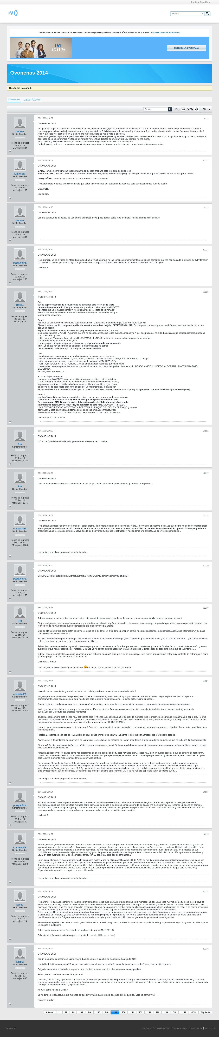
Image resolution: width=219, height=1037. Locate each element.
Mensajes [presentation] (14, 99)
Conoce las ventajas (186, 48)
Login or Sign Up (200, 2)
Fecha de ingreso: (20, 143)
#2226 (206, 431)
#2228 (206, 515)
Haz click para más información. (165, 32)
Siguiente (205, 1012)
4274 (193, 1012)
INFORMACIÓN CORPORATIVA (155, 1028)
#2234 (206, 891)
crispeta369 (19, 528)
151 (132, 1012)
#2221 (206, 118)
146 (89, 1012)
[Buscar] (187, 13)
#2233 (206, 834)
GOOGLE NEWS (180, 1028)
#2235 (206, 949)
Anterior (50, 1012)
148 (106, 1012)
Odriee (20, 305)
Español (10, 1028)
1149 (183, 1012)
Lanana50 (19, 173)
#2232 (206, 792)
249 (166, 1012)
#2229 (206, 565)
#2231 (206, 681)
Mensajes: (18, 148)
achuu (19, 904)
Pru (20, 444)
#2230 (206, 608)
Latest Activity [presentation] (32, 99)
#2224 (206, 250)
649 (174, 1012)
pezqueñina (19, 262)
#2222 (206, 160)
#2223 (206, 207)
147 (98, 1012)
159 (149, 1012)
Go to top (210, 1028)
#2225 (206, 292)
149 (115, 1012)
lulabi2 (20, 961)
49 (66, 1012)
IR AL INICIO (196, 1028)
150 (123, 1012)
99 (73, 1012)
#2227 (206, 473)
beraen (20, 131)
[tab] (14, 99)
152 (140, 1012)
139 (81, 1012)
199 (157, 1012)
